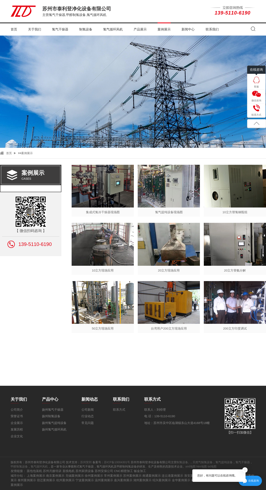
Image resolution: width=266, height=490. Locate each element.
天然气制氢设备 (203, 462)
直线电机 (68, 471)
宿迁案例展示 (46, 480)
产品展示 (140, 29)
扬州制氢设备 (51, 416)
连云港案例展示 (172, 475)
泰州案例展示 (27, 480)
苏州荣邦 (86, 462)
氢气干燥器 (60, 29)
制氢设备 (85, 29)
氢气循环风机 (113, 29)
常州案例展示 (113, 475)
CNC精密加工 (123, 471)
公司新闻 (87, 409)
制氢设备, (183, 462)
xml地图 (190, 466)
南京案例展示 (55, 475)
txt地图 (212, 466)
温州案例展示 (104, 480)
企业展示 (17, 423)
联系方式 (119, 409)
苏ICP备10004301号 (117, 462)
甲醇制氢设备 (19, 466)
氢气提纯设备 (224, 462)
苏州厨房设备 (85, 471)
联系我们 (212, 29)
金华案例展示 (181, 480)
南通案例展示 (151, 475)
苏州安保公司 (104, 471)
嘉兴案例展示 (123, 480)
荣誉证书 (17, 416)
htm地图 (201, 466)
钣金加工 (140, 471)
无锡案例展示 (74, 475)
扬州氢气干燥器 (52, 409)
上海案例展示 (36, 475)
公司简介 (17, 409)
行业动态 (87, 416)
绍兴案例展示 (161, 480)
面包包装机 (34, 471)
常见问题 (87, 423)
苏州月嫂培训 (52, 471)
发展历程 (17, 429)
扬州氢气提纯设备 (54, 423)
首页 (14, 29)
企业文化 (17, 436)
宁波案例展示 (85, 480)
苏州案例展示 (132, 475)
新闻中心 (188, 29)
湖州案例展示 (142, 480)
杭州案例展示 (65, 480)
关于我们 (34, 29)
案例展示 (164, 29)
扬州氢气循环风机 (54, 429)
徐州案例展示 (94, 475)
